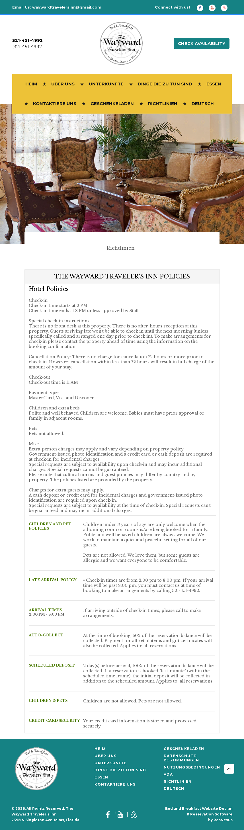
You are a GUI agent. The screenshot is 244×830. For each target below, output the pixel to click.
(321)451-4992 (27, 46)
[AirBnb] (226, 7)
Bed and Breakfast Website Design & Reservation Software (199, 811)
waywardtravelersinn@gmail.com (66, 7)
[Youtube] (214, 7)
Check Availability (201, 43)
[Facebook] (202, 7)
